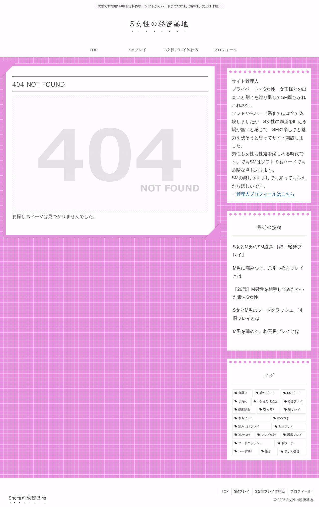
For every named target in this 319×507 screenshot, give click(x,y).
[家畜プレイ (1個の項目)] (251, 418)
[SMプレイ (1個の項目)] (293, 393)
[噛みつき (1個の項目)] (288, 418)
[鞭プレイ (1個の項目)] (294, 410)
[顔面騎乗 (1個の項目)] (244, 410)
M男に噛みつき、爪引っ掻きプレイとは (268, 272)
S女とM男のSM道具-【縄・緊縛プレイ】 (267, 250)
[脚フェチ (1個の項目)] (291, 443)
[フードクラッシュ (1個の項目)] (253, 443)
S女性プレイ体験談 (270, 491)
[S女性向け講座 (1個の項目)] (266, 401)
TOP (225, 491)
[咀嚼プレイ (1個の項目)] (289, 427)
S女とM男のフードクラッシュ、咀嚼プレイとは (267, 314)
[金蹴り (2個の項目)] (242, 393)
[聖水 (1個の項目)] (268, 451)
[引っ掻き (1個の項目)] (269, 410)
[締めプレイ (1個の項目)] (267, 393)
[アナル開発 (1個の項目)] (292, 451)
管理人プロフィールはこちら (265, 194)
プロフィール (300, 491)
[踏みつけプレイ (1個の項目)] (252, 427)
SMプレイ (242, 491)
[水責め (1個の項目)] (241, 401)
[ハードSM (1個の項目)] (245, 451)
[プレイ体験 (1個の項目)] (267, 435)
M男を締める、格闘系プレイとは (266, 331)
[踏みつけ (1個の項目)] (243, 435)
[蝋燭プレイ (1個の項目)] (293, 435)
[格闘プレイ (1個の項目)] (294, 401)
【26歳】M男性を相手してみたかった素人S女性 (268, 293)
